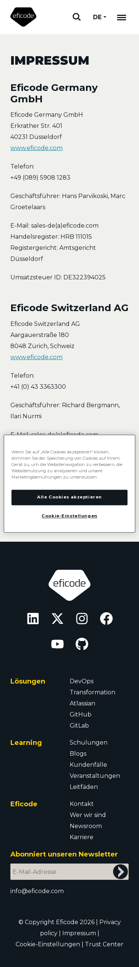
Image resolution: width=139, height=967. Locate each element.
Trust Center (104, 944)
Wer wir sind (88, 814)
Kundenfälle (88, 764)
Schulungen (88, 742)
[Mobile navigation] (122, 17)
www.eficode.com (36, 147)
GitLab (79, 725)
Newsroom (86, 826)
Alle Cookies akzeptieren (69, 497)
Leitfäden (84, 786)
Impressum (79, 933)
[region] (69, 483)
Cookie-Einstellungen (48, 944)
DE (97, 17)
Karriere (81, 837)
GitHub (81, 714)
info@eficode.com (37, 891)
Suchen (77, 17)
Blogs (78, 753)
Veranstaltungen (95, 775)
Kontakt (82, 803)
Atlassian (82, 703)
